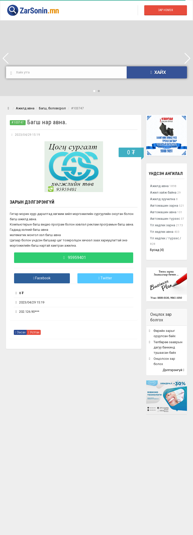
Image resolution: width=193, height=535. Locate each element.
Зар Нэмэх (165, 10)
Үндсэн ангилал (166, 173)
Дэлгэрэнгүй (173, 370)
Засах (20, 332)
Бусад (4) (157, 250)
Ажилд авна (25, 108)
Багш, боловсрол (52, 108)
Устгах (33, 332)
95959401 (73, 257)
